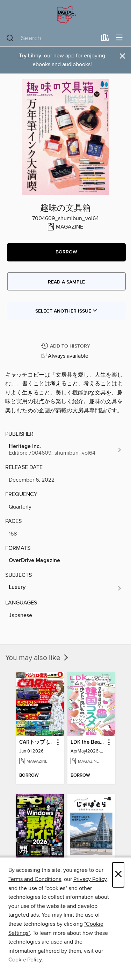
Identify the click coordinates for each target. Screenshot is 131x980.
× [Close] (118, 875)
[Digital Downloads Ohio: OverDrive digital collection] (65, 15)
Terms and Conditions (34, 879)
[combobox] (51, 38)
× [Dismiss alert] (122, 56)
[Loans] (105, 39)
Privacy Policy (90, 879)
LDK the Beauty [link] (88, 742)
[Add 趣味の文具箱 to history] (66, 346)
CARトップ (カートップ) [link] (36, 742)
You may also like (37, 658)
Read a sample (66, 282)
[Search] (10, 38)
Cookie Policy (25, 959)
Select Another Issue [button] (66, 311)
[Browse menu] (119, 38)
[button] (66, 252)
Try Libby (30, 55)
